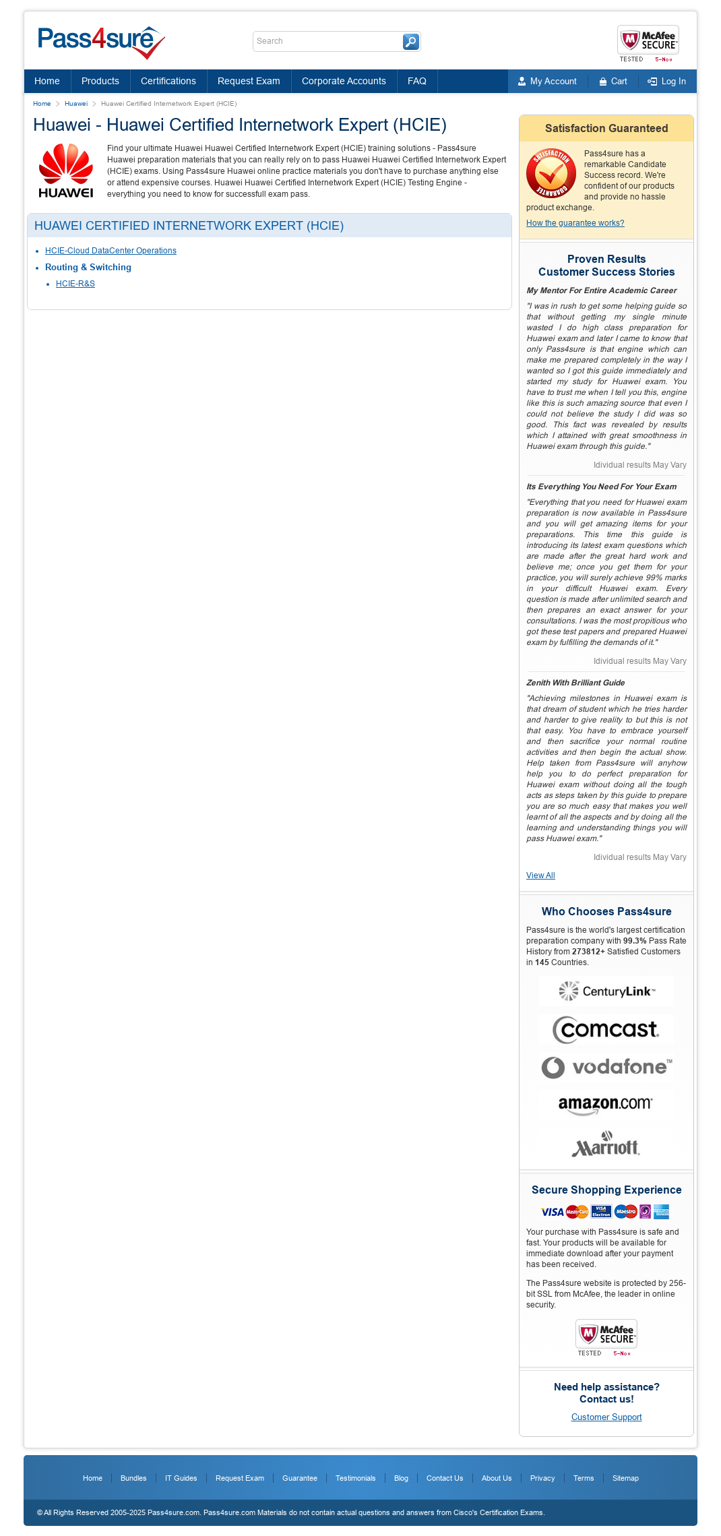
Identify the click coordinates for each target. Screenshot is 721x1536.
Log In (674, 81)
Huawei (76, 103)
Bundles (134, 1478)
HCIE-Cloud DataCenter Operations (111, 250)
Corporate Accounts (344, 80)
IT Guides (181, 1478)
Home (47, 80)
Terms (583, 1478)
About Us (497, 1478)
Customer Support (606, 1417)
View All (540, 875)
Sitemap (626, 1478)
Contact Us (445, 1478)
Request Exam (249, 80)
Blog (401, 1478)
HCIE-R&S (75, 283)
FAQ (417, 80)
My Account (553, 81)
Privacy (542, 1478)
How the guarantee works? (575, 223)
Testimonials (356, 1478)
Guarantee (299, 1478)
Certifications (168, 80)
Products (100, 80)
